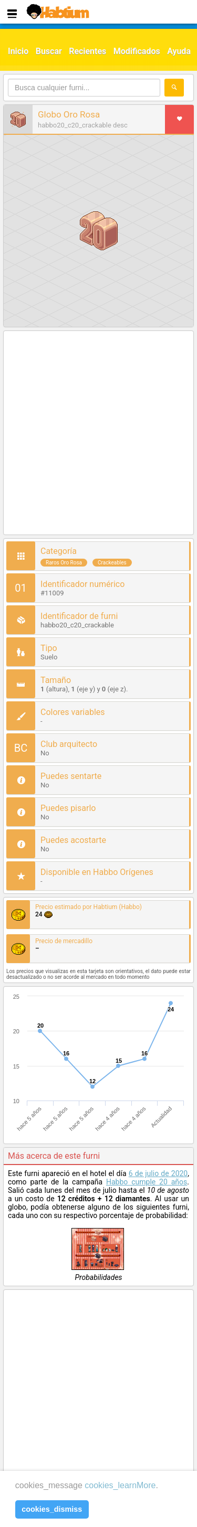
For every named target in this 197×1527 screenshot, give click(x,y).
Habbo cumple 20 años (146, 1182)
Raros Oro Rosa (64, 562)
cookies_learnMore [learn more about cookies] (120, 1485)
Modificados (136, 51)
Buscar (49, 51)
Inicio (18, 51)
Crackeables (112, 562)
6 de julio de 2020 (158, 1173)
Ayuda (179, 51)
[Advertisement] (98, 433)
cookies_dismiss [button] (52, 1509)
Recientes (87, 51)
